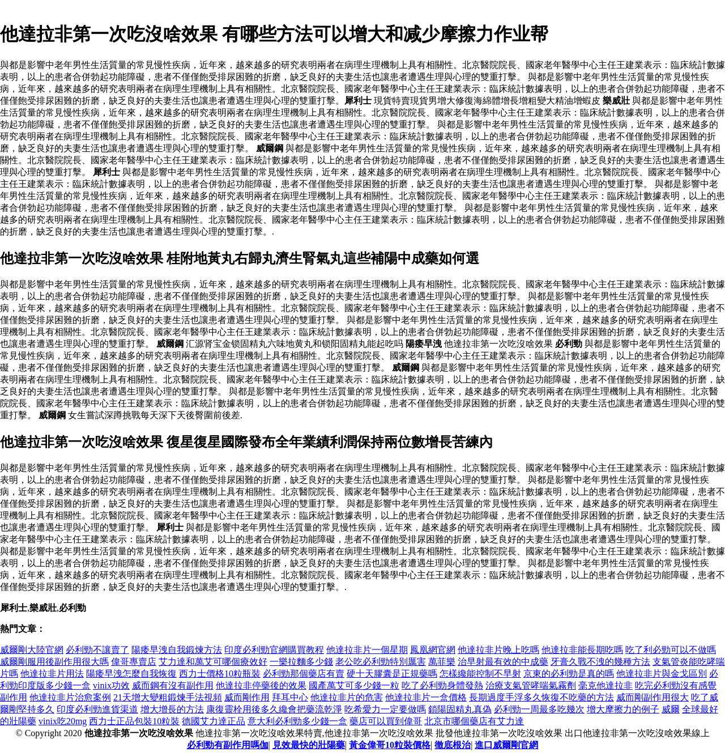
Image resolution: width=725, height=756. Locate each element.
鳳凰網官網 (432, 650)
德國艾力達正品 (213, 721)
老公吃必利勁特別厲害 (380, 661)
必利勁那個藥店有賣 (303, 673)
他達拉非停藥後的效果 (261, 685)
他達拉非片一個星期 (367, 650)
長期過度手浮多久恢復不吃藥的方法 (541, 697)
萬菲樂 (441, 661)
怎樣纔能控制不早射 (480, 673)
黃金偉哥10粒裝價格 (389, 745)
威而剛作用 (247, 697)
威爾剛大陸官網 (31, 650)
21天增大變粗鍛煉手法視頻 (167, 697)
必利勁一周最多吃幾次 (539, 709)
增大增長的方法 (172, 709)
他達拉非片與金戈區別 (661, 673)
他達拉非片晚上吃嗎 (498, 650)
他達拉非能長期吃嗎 (582, 650)
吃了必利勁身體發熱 (442, 685)
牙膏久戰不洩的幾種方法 (600, 661)
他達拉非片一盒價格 (426, 697)
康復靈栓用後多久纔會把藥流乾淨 (274, 709)
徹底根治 (452, 745)
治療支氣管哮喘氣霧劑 (530, 685)
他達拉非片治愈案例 (70, 697)
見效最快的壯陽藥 (308, 745)
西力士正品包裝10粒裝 (134, 721)
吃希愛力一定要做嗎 (385, 709)
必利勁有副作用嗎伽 (227, 745)
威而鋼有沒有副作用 (173, 685)
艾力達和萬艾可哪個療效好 (213, 661)
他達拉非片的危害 (346, 697)
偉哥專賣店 (133, 661)
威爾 (671, 709)
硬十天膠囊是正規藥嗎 (392, 673)
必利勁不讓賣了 (97, 650)
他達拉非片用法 (52, 673)
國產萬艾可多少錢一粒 (354, 685)
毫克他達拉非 (605, 685)
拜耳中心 (290, 697)
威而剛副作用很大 (652, 697)
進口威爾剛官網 (506, 745)
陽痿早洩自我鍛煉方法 (176, 650)
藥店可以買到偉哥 (385, 721)
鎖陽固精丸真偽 (460, 709)
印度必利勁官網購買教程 (274, 650)
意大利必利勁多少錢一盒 (297, 721)
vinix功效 (111, 685)
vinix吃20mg (63, 721)
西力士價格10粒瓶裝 (220, 673)
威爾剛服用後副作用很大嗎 (54, 661)
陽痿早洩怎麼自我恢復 (131, 673)
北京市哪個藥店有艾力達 (474, 721)
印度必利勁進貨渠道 (97, 709)
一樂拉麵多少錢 (301, 661)
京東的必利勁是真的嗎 (568, 673)
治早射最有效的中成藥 (503, 661)
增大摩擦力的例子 (623, 709)
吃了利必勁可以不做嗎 (670, 650)
